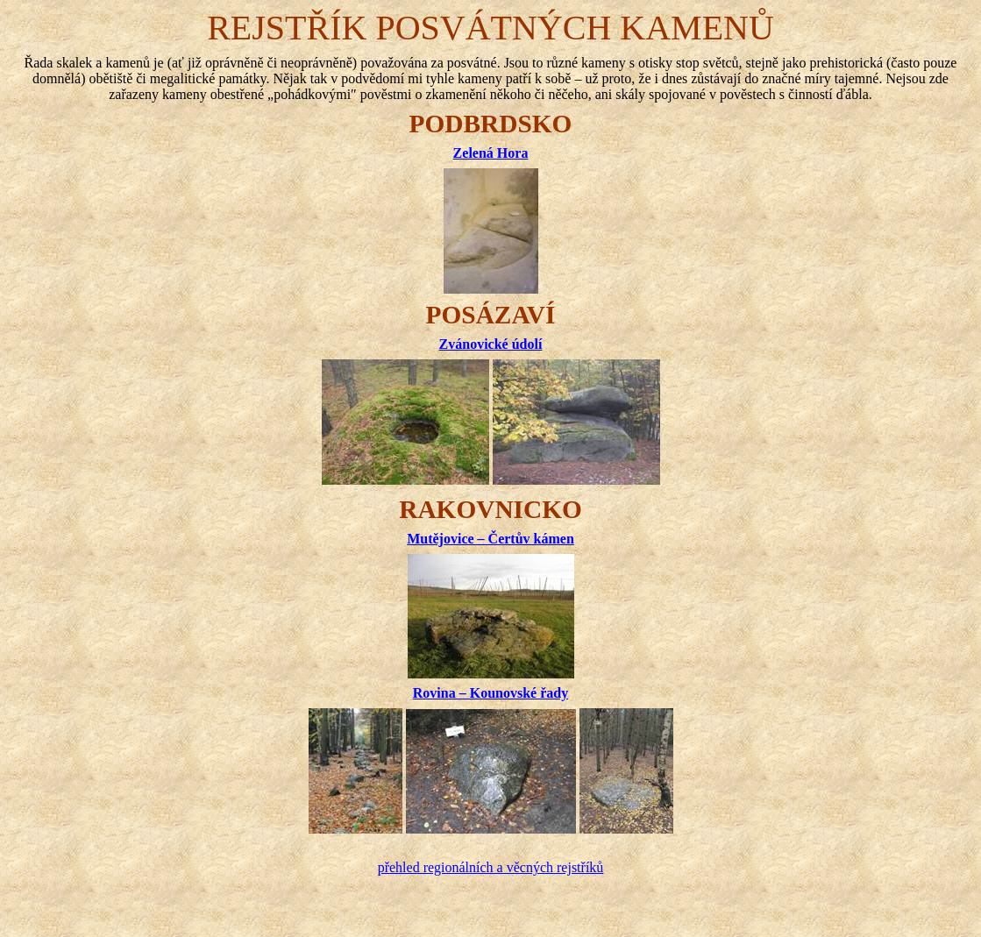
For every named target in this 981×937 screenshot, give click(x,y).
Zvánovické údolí (491, 344)
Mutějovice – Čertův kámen (490, 538)
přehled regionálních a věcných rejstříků (491, 867)
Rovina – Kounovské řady (490, 692)
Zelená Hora (491, 153)
